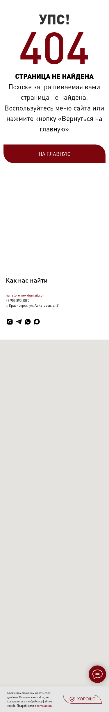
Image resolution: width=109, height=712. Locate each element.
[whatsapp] (27, 321)
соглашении (45, 705)
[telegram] (18, 321)
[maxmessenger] (36, 321)
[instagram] (9, 321)
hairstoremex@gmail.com (26, 295)
